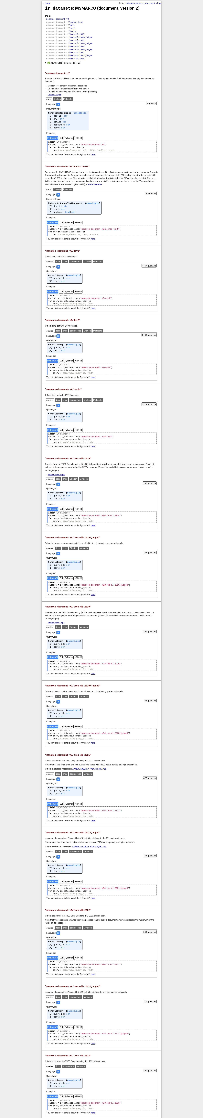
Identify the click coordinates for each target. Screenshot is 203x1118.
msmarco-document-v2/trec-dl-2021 (64, 834)
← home (46, 3)
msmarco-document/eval (139, 462)
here (93, 153)
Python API (52, 136)
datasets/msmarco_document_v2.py (143, 3)
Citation (57, 97)
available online (95, 183)
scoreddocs (75, 260)
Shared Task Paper (56, 472)
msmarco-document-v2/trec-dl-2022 (64, 988)
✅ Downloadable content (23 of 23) (64, 61)
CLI (61, 136)
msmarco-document (77, 84)
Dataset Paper (54, 93)
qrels (65, 260)
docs (48, 98)
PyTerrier (69, 136)
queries (49, 260)
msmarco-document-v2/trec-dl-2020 (74, 688)
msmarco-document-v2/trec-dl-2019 (74, 540)
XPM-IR (78, 136)
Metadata (67, 97)
